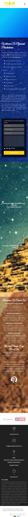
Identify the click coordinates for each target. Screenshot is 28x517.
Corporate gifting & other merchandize (14, 89)
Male (7, 148)
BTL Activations (8, 83)
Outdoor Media (8, 86)
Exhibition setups (8, 73)
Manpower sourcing (9, 76)
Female (13, 148)
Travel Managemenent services (12, 64)
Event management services (11, 61)
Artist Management (9, 79)
